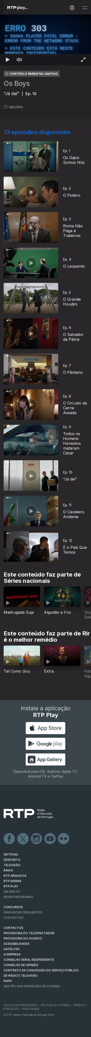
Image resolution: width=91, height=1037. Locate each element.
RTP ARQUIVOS (15, 875)
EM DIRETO (12, 891)
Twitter (23, 839)
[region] (45, 39)
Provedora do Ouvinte (23, 938)
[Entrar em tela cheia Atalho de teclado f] (83, 59)
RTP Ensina (12, 881)
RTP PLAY (11, 886)
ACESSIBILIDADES (17, 944)
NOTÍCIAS (11, 854)
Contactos (13, 917)
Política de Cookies (55, 1005)
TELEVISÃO (12, 865)
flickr (64, 839)
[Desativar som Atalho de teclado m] (19, 59)
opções (13, 106)
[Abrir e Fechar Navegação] (84, 8)
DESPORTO (12, 860)
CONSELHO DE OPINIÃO (21, 965)
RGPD (8, 981)
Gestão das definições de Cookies (32, 986)
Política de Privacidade (20, 1005)
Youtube (50, 839)
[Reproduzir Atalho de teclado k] (8, 59)
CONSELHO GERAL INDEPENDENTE (29, 959)
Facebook (9, 839)
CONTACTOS (13, 928)
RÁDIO (8, 870)
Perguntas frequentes (23, 912)
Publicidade (30, 1008)
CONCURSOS (13, 907)
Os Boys (17, 83)
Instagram (36, 839)
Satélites (12, 949)
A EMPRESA (12, 954)
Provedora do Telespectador (29, 933)
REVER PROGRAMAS (18, 897)
